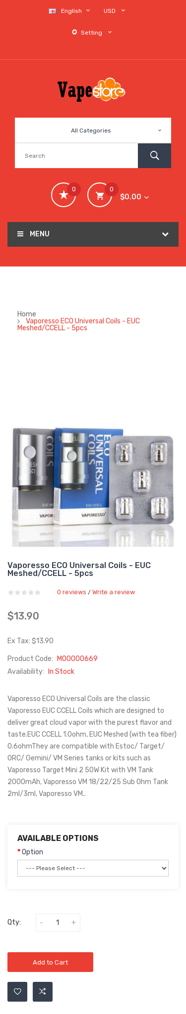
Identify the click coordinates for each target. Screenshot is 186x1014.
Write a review (113, 592)
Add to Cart (50, 962)
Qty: (14, 922)
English (70, 10)
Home (26, 314)
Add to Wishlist (17, 991)
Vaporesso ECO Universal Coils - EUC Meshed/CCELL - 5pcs (78, 324)
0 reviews (71, 592)
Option (32, 852)
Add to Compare (42, 991)
